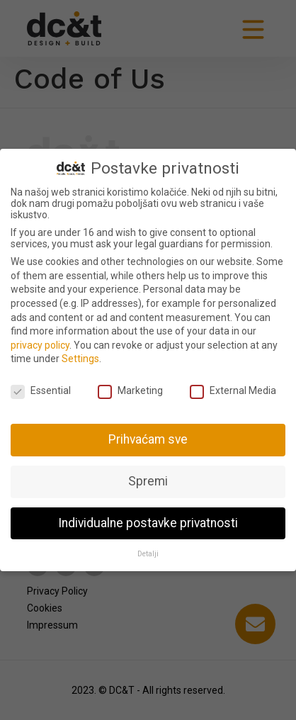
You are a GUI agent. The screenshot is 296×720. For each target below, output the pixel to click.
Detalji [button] (148, 553)
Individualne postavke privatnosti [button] (148, 523)
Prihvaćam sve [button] (148, 439)
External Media (233, 390)
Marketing (130, 390)
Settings (80, 358)
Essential (41, 390)
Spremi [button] (148, 481)
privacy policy (40, 345)
